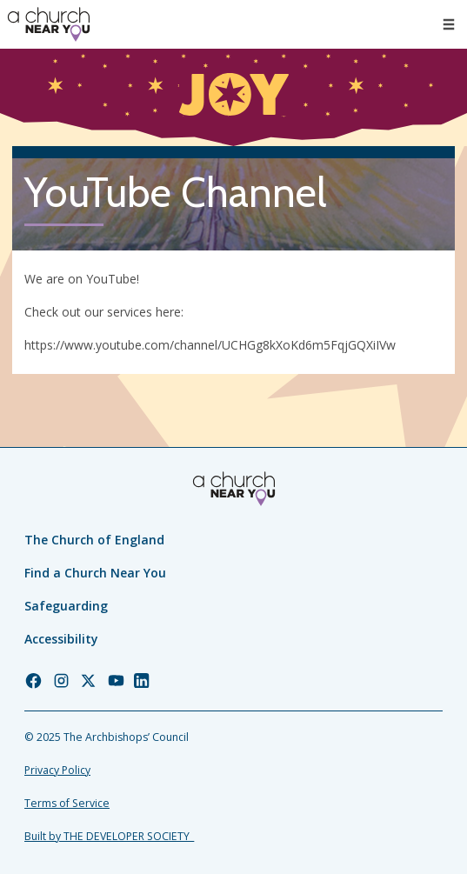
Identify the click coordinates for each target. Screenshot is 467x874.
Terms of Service (67, 803)
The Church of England (94, 539)
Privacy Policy (57, 770)
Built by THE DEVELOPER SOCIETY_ (109, 836)
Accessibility (61, 638)
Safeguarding (66, 605)
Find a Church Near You (95, 572)
